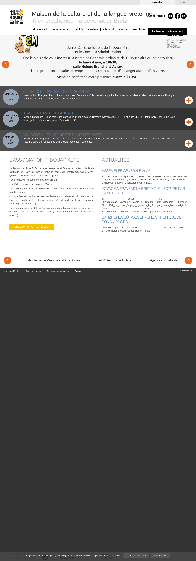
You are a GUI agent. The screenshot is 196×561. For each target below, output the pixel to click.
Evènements (61, 29)
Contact (124, 29)
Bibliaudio (109, 29)
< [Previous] (7, 260)
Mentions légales (12, 271)
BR (185, 2)
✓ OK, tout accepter (136, 555)
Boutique (139, 29)
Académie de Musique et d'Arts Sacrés (54, 260)
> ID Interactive (185, 271)
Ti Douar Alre (41, 29)
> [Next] (188, 260)
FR (179, 2)
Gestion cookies (33, 271)
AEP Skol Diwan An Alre (115, 260)
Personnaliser (160, 555)
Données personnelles (58, 271)
